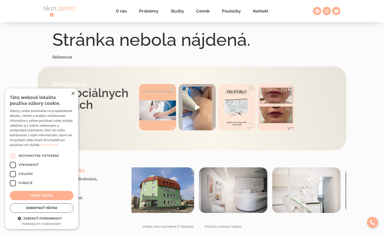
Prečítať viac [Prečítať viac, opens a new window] (50, 145)
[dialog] (41, 158)
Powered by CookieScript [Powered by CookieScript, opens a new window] (41, 223)
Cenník (203, 11)
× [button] (73, 94)
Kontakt (260, 11)
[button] (41, 218)
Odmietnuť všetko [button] (41, 208)
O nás (121, 11)
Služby (177, 11)
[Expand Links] (372, 222)
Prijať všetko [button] (41, 195)
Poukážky (231, 11)
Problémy (148, 11)
